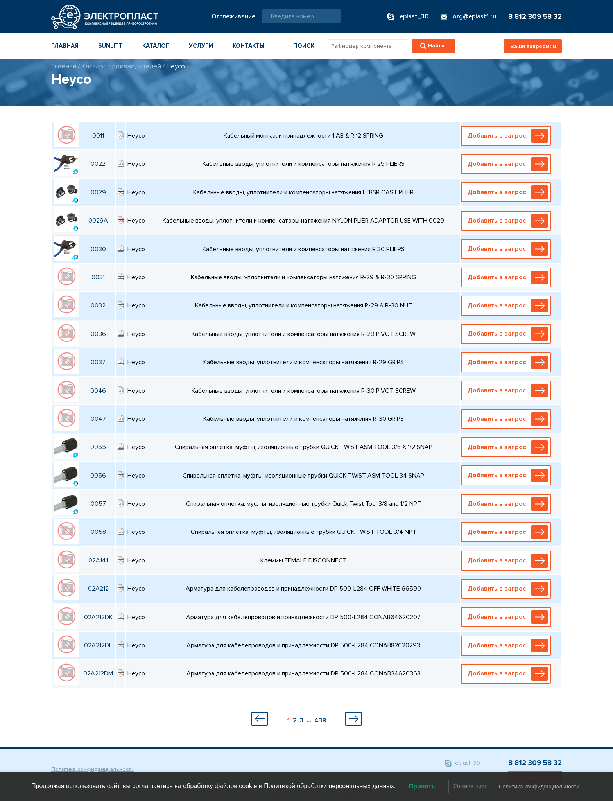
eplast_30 (462, 763)
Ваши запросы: (533, 46)
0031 (98, 277)
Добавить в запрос (508, 136)
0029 (98, 192)
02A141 (98, 560)
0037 (98, 362)
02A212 (98, 589)
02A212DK (98, 617)
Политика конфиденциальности (92, 769)
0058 (98, 532)
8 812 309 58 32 (535, 16)
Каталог (155, 45)
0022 (98, 164)
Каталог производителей (121, 66)
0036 (98, 334)
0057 (98, 504)
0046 (98, 391)
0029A (98, 220)
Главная (65, 45)
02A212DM (98, 673)
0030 (98, 249)
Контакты (249, 45)
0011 (98, 136)
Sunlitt (110, 45)
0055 (98, 447)
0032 (98, 305)
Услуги (201, 45)
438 (320, 720)
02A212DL (98, 645)
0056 (98, 476)
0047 (98, 419)
